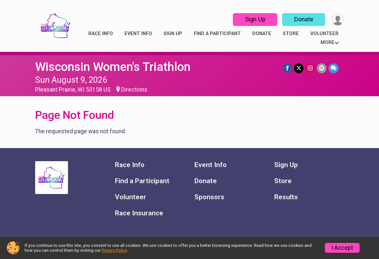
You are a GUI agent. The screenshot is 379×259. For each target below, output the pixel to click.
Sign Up (255, 19)
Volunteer (324, 33)
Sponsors (209, 197)
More (328, 42)
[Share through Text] (333, 68)
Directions (134, 89)
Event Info (138, 33)
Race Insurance (139, 213)
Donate (303, 19)
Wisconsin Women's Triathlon (112, 67)
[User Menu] (338, 19)
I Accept (342, 248)
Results (286, 197)
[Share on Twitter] (298, 68)
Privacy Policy (114, 250)
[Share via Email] (321, 68)
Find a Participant (217, 33)
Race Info (100, 33)
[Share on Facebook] (287, 68)
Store (291, 33)
